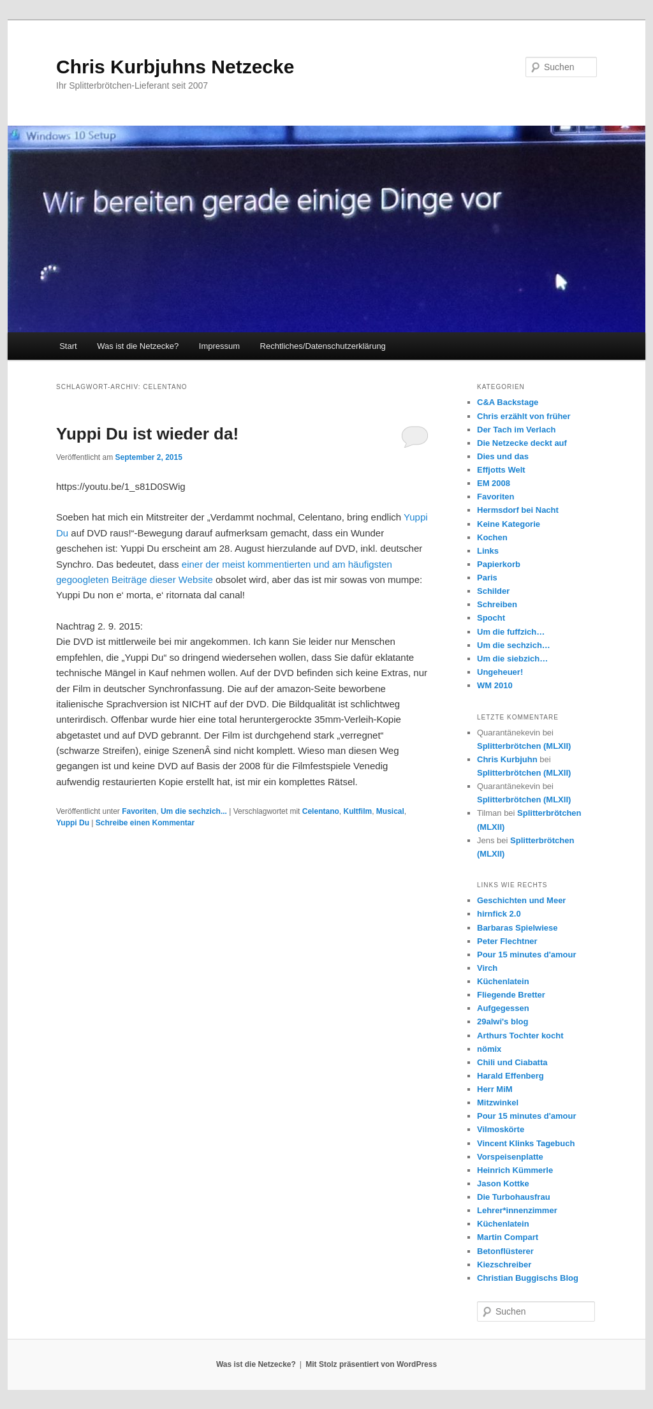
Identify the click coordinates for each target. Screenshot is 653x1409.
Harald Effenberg (510, 1076)
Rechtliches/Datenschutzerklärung (323, 346)
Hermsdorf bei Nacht (518, 510)
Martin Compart (507, 1237)
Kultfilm (357, 811)
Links (488, 551)
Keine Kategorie (508, 524)
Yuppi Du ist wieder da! (147, 433)
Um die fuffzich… (511, 632)
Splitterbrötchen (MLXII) (524, 746)
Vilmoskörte (500, 1129)
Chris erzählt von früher (524, 416)
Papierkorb (498, 564)
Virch (487, 968)
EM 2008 (493, 483)
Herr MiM (495, 1089)
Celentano (320, 811)
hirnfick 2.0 (499, 913)
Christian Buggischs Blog (527, 1278)
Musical (390, 811)
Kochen (492, 537)
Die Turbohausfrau (513, 1197)
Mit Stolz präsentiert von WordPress (371, 1364)
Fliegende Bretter (511, 995)
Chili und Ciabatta (512, 1062)
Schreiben (497, 604)
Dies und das (503, 456)
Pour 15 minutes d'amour (526, 954)
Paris (487, 577)
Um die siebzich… (512, 658)
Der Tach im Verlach (516, 429)
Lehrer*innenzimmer (517, 1210)
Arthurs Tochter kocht (520, 1035)
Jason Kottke (503, 1183)
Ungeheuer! (500, 672)
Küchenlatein (503, 981)
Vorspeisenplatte (510, 1157)
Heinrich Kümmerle (515, 1170)
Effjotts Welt (501, 470)
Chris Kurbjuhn (507, 759)
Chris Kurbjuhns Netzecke (175, 66)
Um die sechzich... (194, 811)
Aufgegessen (503, 1008)
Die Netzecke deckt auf (522, 443)
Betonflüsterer (505, 1251)
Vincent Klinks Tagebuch (526, 1143)
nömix (489, 1049)
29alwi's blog (502, 1021)
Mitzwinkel (497, 1102)
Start (68, 346)
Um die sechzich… (513, 645)
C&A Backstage (507, 402)
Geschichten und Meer (521, 900)
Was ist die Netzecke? (138, 346)
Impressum (219, 346)
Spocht (491, 618)
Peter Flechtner (507, 941)
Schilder (493, 591)
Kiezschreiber (504, 1264)
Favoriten (139, 811)
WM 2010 (495, 685)
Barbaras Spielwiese (517, 928)
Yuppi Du (72, 822)
